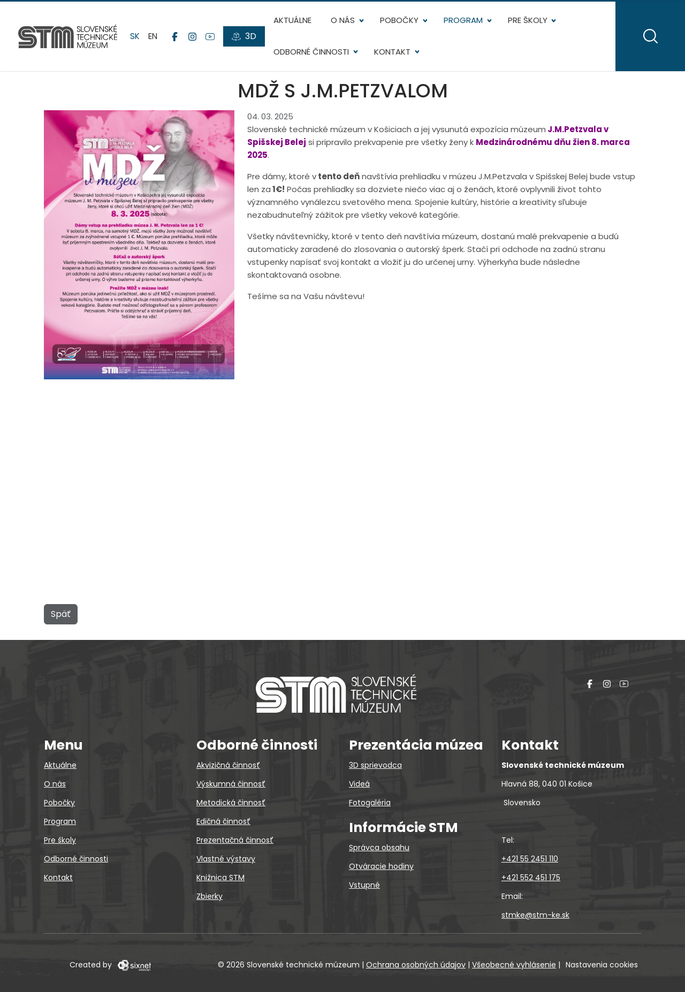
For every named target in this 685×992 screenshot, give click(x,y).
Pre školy (528, 21)
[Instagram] (193, 38)
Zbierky (209, 896)
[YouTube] (211, 38)
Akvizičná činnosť (228, 765)
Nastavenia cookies (602, 964)
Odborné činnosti (312, 53)
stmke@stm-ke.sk (535, 915)
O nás (344, 21)
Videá (359, 784)
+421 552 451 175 (530, 877)
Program (464, 21)
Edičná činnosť (223, 821)
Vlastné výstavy (225, 858)
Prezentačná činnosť (234, 840)
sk (136, 37)
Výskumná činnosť (230, 784)
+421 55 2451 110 (529, 858)
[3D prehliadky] (245, 38)
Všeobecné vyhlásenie (514, 964)
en (153, 37)
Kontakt (393, 53)
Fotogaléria (370, 802)
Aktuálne (294, 21)
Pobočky (400, 21)
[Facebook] (175, 38)
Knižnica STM (220, 877)
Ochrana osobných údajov (416, 964)
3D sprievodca (375, 765)
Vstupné (364, 885)
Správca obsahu (379, 847)
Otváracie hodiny (381, 866)
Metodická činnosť (230, 802)
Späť (61, 617)
